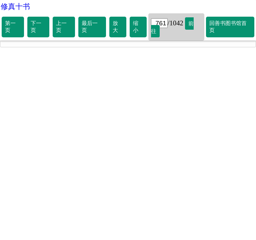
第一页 (10, 26)
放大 (115, 26)
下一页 (36, 26)
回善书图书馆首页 (228, 26)
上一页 (61, 26)
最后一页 (90, 26)
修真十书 (15, 6)
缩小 (135, 26)
